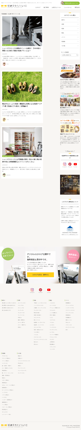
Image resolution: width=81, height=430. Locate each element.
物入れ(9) (36, 342)
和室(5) (19, 327)
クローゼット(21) (37, 337)
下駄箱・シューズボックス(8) (40, 303)
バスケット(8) (69, 325)
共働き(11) (20, 358)
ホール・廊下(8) (21, 322)
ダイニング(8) (21, 308)
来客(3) (19, 365)
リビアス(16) (52, 320)
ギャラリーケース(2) (70, 327)
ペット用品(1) (5, 404)
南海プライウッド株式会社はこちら (70, 234)
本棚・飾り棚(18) (37, 315)
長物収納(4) (68, 315)
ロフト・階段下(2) (22, 325)
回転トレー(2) (69, 320)
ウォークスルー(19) (22, 370)
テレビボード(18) (37, 310)
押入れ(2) (36, 344)
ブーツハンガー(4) (69, 305)
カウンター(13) (37, 317)
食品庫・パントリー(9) (39, 325)
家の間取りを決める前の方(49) (8, 305)
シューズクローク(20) (38, 305)
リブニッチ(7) (53, 347)
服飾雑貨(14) (4, 402)
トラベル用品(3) (5, 395)
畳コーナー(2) (37, 320)
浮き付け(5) (20, 363)
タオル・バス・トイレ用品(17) (8, 385)
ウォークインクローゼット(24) (40, 339)
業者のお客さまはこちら (71, 3)
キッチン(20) (21, 310)
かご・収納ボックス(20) (7, 368)
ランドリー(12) (21, 315)
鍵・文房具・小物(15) (6, 365)
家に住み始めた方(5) (6, 310)
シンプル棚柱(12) (53, 312)
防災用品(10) (5, 409)
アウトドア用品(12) (6, 358)
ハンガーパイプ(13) (70, 308)
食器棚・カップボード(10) (39, 322)
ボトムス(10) (5, 412)
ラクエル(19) (52, 310)
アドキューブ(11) (53, 337)
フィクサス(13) (53, 327)
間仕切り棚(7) (37, 312)
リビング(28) (20, 305)
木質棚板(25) (68, 317)
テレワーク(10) (21, 373)
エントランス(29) (21, 303)
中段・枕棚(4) (53, 315)
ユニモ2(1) (52, 325)
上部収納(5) (52, 342)
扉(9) (67, 329)
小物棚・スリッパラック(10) (40, 308)
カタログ (37, 7)
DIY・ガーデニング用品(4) (7, 390)
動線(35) (20, 356)
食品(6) (3, 378)
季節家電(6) (4, 370)
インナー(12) (4, 363)
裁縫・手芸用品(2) (6, 375)
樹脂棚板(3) (68, 303)
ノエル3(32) (52, 303)
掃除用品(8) (4, 382)
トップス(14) (4, 392)
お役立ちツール (56, 7)
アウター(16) (4, 356)
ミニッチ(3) (52, 349)
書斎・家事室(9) (21, 320)
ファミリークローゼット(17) (24, 361)
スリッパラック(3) (69, 312)
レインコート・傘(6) (6, 414)
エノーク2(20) (53, 305)
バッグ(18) (4, 397)
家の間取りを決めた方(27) (7, 308)
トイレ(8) (36, 334)
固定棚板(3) (52, 344)
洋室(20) (20, 317)
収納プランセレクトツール (67, 134)
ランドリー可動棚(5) (54, 334)
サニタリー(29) (21, 312)
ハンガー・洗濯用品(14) (7, 400)
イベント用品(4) (5, 361)
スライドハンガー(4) (70, 310)
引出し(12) (68, 322)
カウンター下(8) (37, 327)
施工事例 (46, 7)
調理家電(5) (4, 387)
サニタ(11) (52, 339)
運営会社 (77, 7)
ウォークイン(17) (21, 368)
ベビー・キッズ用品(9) (7, 407)
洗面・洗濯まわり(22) (38, 329)
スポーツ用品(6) (5, 380)
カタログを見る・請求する (67, 79)
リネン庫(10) (36, 332)
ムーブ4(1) (52, 332)
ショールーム (68, 7)
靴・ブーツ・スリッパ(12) (7, 373)
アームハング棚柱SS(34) (55, 308)
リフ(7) (51, 317)
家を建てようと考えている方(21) (9, 303)
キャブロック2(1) (53, 329)
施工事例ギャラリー (65, 107)
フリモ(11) (52, 322)
